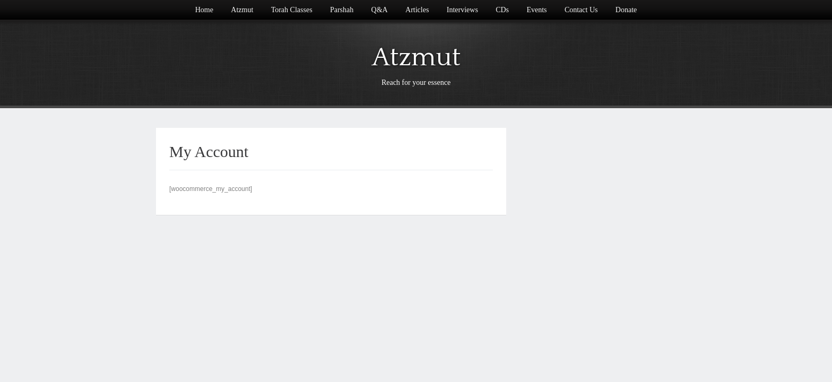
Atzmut (242, 10)
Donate (626, 10)
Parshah (341, 10)
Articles (417, 10)
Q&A (379, 10)
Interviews (462, 10)
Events (536, 10)
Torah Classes (292, 10)
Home (204, 10)
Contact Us (581, 10)
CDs (502, 10)
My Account (208, 151)
